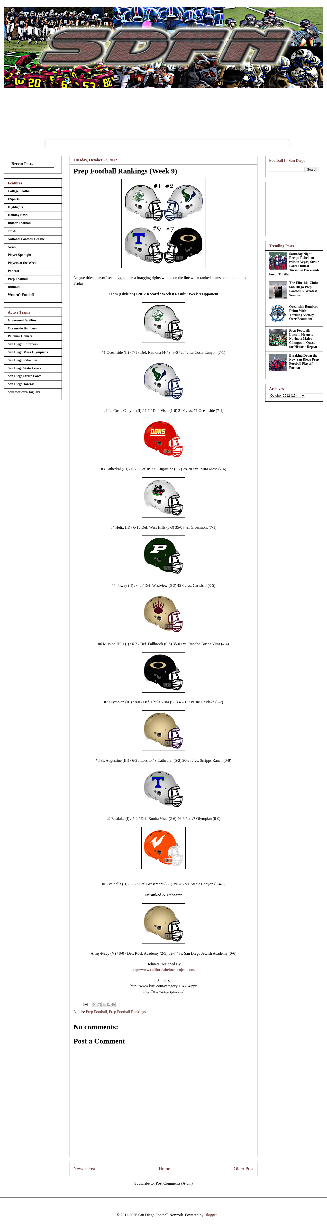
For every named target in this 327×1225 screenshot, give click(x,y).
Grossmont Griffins (22, 320)
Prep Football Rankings (127, 1012)
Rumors (13, 287)
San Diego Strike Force (24, 376)
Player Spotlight (19, 255)
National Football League (26, 239)
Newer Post (84, 1168)
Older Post (244, 1168)
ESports (13, 199)
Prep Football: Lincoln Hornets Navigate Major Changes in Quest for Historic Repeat (303, 339)
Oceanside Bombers (22, 328)
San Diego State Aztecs (24, 368)
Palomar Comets (20, 336)
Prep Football (96, 1012)
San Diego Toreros (21, 384)
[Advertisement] (294, 208)
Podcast (13, 271)
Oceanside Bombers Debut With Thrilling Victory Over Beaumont (303, 313)
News (12, 247)
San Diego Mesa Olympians (28, 352)
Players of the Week (22, 263)
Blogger (210, 1215)
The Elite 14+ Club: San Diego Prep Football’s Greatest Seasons (303, 289)
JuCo (12, 231)
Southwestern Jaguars (24, 392)
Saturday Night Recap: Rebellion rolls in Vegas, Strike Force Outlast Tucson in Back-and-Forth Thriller (294, 264)
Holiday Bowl (17, 215)
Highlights (15, 207)
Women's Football (21, 295)
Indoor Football (19, 223)
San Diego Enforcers (23, 344)
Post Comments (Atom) (174, 1183)
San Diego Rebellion (22, 360)
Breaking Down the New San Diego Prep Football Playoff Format (304, 362)
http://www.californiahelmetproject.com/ (163, 970)
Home (164, 1168)
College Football (20, 191)
